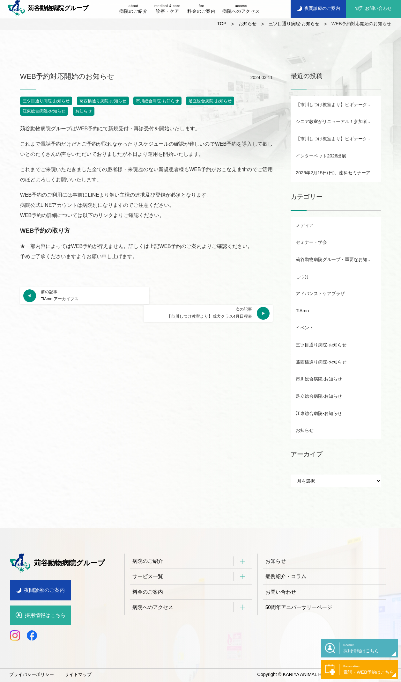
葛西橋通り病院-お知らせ (102, 100)
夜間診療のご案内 (44, 590)
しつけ (302, 276)
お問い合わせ (280, 592)
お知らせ (83, 111)
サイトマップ (78, 674)
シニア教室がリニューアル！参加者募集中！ (338, 121)
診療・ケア (167, 8)
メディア (305, 225)
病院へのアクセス (241, 8)
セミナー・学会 (311, 242)
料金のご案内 (201, 8)
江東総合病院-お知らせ (44, 111)
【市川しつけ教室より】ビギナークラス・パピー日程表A (338, 138)
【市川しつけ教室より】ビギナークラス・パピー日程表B (338, 104)
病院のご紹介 (133, 8)
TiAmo (302, 310)
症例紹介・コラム (285, 576)
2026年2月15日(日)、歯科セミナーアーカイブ (338, 172)
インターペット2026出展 (321, 155)
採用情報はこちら (45, 615)
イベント (305, 327)
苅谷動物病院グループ (48, 8)
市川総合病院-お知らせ (157, 100)
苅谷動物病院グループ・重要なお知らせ (336, 259)
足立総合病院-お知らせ (210, 100)
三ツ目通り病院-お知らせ (46, 100)
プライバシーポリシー (31, 674)
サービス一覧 (147, 576)
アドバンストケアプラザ (320, 293)
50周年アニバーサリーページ (298, 608)
